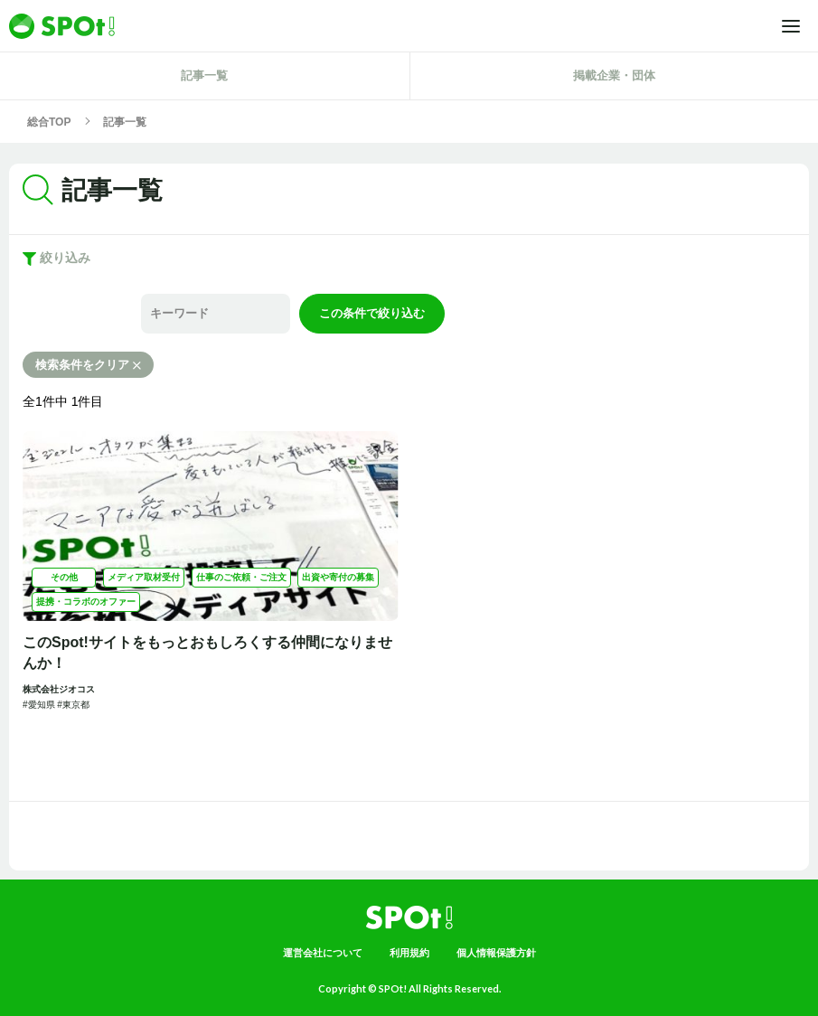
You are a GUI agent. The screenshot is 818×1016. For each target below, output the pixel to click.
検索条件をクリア (88, 365)
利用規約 (409, 952)
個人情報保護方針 (496, 952)
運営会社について (322, 952)
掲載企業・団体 (614, 75)
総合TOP (49, 122)
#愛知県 (40, 705)
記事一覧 (204, 75)
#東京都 (73, 705)
